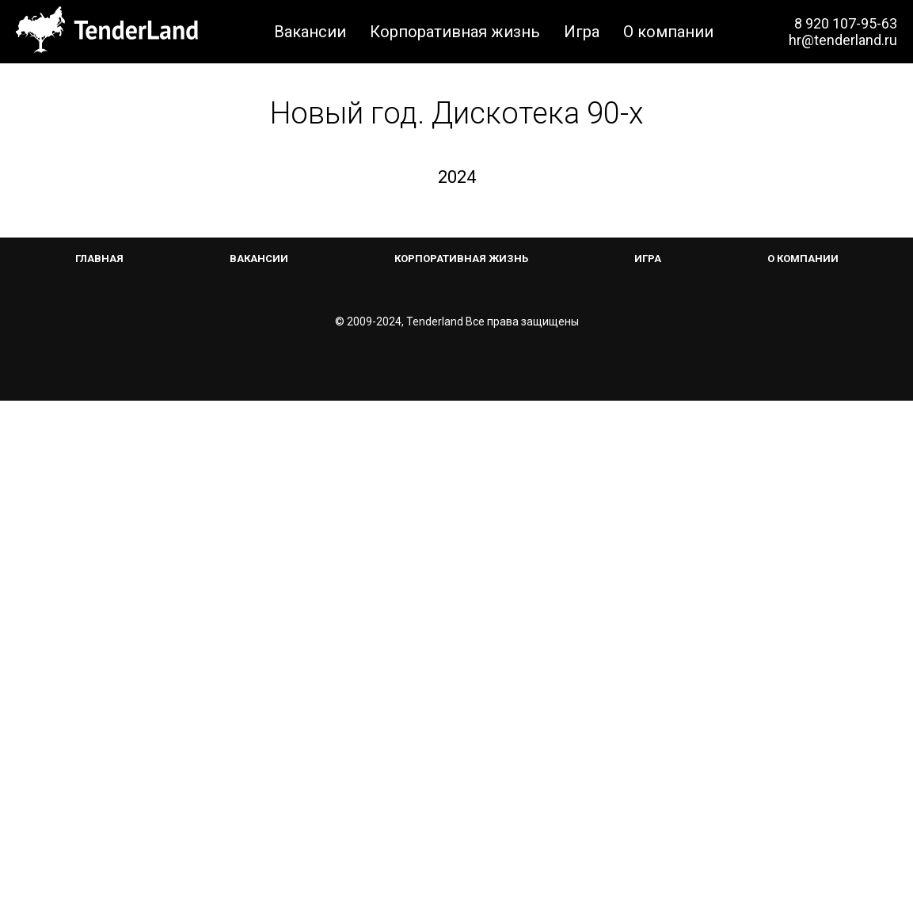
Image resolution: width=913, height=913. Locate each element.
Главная (99, 771)
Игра (581, 31)
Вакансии (310, 31)
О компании (668, 31)
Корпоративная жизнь (455, 31)
